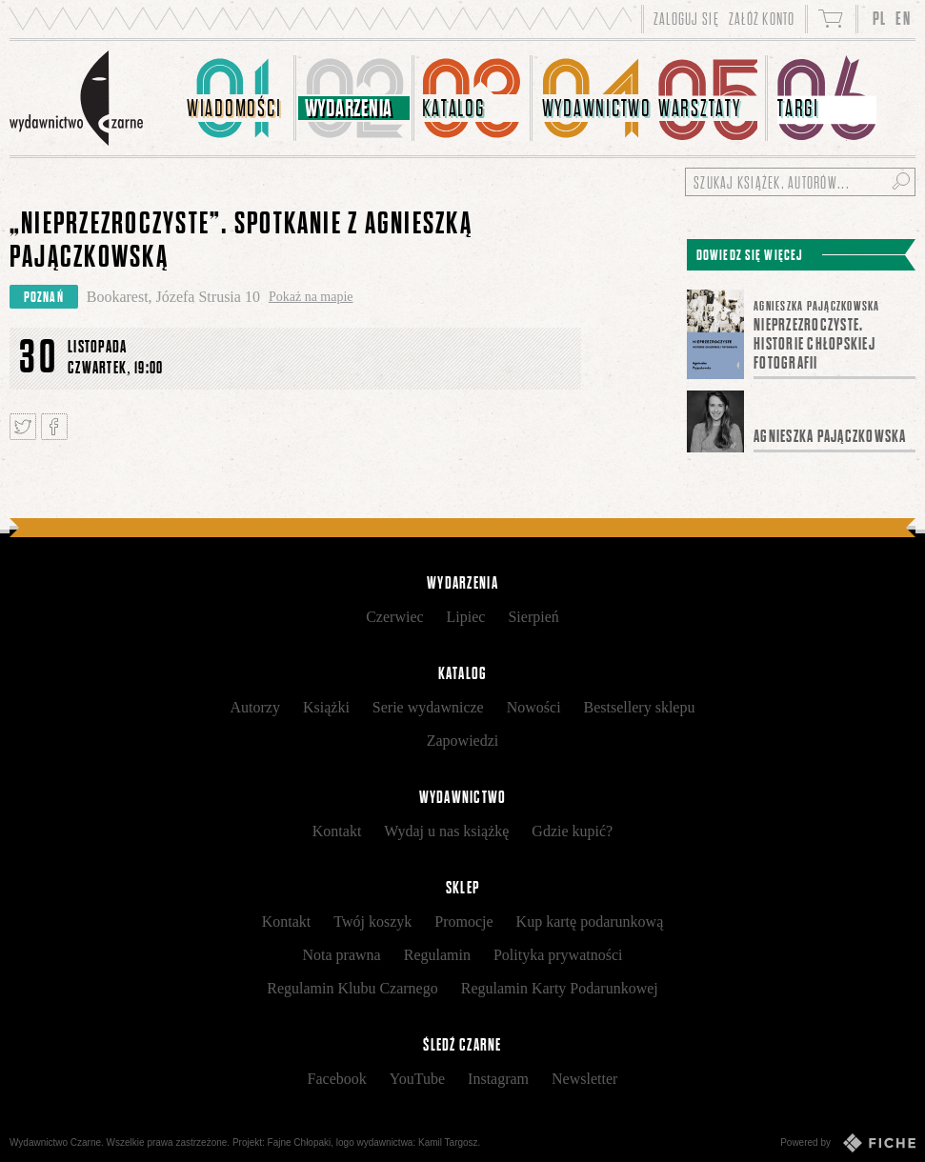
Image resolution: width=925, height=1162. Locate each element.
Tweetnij (23, 426)
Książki (326, 707)
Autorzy (255, 707)
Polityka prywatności (558, 955)
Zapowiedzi (463, 740)
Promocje (463, 921)
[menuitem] (238, 98)
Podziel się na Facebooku (54, 426)
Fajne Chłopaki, (300, 1142)
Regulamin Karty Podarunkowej (559, 988)
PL (880, 19)
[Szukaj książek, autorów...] (800, 182)
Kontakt (337, 831)
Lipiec (466, 617)
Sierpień (533, 617)
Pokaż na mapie (311, 297)
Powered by (847, 1142)
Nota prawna (342, 955)
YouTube (417, 1079)
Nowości (534, 707)
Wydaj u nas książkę (446, 831)
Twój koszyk (372, 921)
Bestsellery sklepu (639, 707)
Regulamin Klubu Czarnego (352, 988)
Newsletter (584, 1079)
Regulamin (437, 955)
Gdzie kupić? (572, 831)
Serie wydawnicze (428, 707)
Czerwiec (394, 617)
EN (903, 19)
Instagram (498, 1079)
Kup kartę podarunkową (590, 921)
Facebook (337, 1079)
